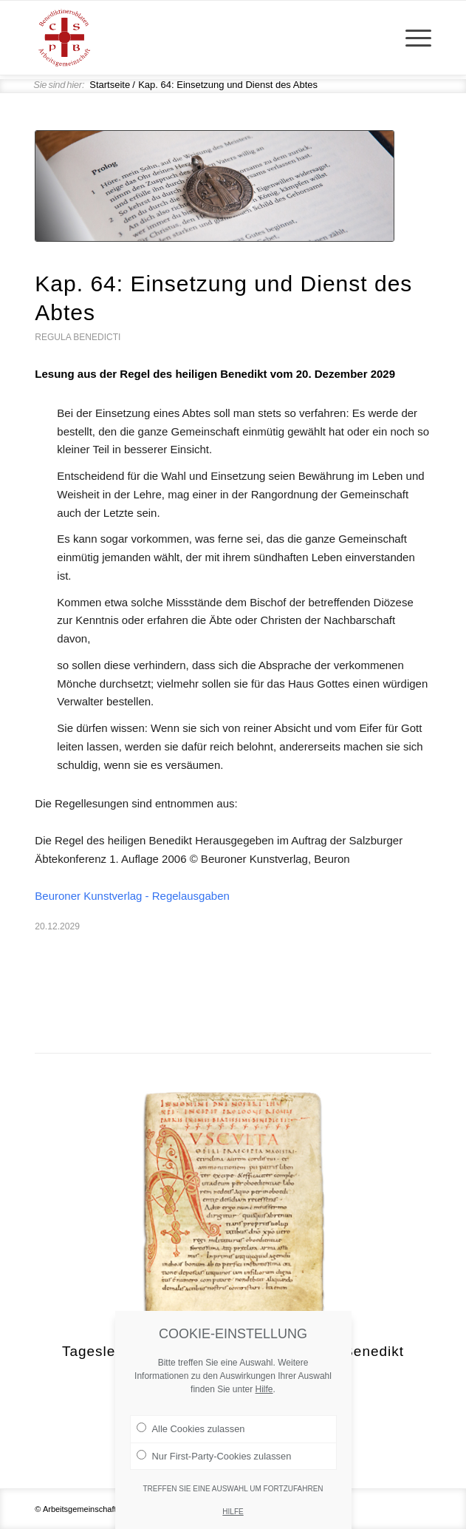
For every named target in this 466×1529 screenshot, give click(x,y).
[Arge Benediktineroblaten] (193, 37)
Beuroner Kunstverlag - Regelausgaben (132, 895)
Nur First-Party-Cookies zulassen (214, 1470)
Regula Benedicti (77, 337)
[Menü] (411, 37)
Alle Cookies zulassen (191, 1443)
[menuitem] (411, 37)
